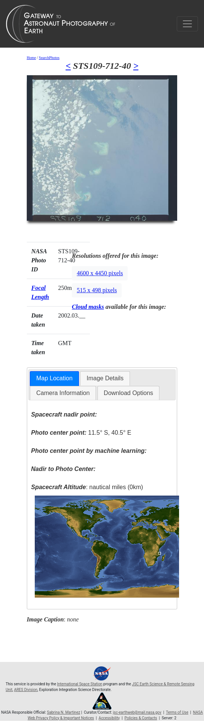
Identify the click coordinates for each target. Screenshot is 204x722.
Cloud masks (88, 307)
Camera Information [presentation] (63, 393)
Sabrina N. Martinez (63, 712)
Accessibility (109, 718)
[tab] (54, 378)
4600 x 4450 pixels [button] (100, 273)
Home (31, 58)
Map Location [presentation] (54, 378)
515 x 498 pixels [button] (97, 290)
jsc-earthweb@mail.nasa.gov (137, 712)
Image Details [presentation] (105, 378)
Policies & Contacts (140, 718)
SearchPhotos (49, 58)
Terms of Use (177, 712)
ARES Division (25, 690)
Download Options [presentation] (128, 393)
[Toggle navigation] (187, 23)
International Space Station (79, 684)
